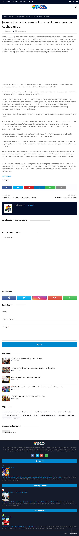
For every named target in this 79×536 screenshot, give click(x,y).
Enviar (39, 344)
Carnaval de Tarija (38, 412)
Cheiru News (8, 31)
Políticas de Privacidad (19, 1)
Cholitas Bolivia (7, 517)
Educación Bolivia (8, 467)
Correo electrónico (8, 319)
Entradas (10, 16)
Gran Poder (71, 415)
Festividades (61, 415)
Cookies (8, 1)
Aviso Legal (31, 1)
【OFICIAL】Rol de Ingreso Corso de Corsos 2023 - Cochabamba (33, 368)
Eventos (36, 415)
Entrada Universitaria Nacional (12, 415)
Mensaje (5, 327)
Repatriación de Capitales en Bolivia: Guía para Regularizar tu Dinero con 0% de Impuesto (31, 502)
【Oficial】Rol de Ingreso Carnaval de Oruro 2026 (28, 396)
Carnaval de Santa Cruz (23, 412)
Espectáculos (27, 415)
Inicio (2, 1)
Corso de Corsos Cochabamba (62, 412)
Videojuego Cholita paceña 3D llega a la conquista (18, 527)
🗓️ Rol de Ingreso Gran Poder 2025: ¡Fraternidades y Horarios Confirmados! (37, 387)
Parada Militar (7, 419)
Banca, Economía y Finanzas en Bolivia (15, 492)
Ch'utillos (48, 412)
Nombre (4, 312)
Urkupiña (16, 419)
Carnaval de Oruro (8, 412)
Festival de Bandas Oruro (48, 415)
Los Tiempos (6, 176)
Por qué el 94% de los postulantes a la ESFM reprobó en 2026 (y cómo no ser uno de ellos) (31, 477)
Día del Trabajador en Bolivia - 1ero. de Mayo (26, 359)
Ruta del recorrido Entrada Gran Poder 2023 (26, 377)
